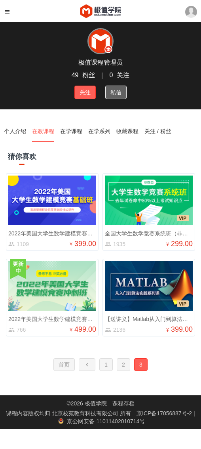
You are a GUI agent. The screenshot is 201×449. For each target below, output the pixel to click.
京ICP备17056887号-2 (165, 413)
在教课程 (43, 131)
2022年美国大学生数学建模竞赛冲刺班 (56, 319)
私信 (115, 92)
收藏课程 (127, 131)
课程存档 (123, 403)
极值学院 (96, 403)
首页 (64, 364)
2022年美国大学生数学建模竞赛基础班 (56, 233)
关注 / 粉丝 (157, 131)
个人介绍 (15, 131)
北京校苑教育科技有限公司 (86, 413)
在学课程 (71, 131)
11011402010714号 (120, 421)
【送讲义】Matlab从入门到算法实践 (149, 319)
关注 (85, 92)
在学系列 (99, 131)
